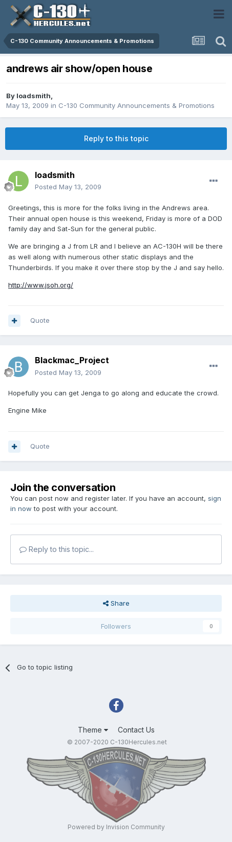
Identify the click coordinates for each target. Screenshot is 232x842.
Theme (93, 729)
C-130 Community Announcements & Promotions (136, 105)
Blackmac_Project (72, 360)
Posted (68, 187)
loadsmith (33, 96)
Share (116, 603)
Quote (40, 320)
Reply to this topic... (56, 549)
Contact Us (136, 729)
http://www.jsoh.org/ (40, 285)
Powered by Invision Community (116, 827)
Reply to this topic (116, 138)
